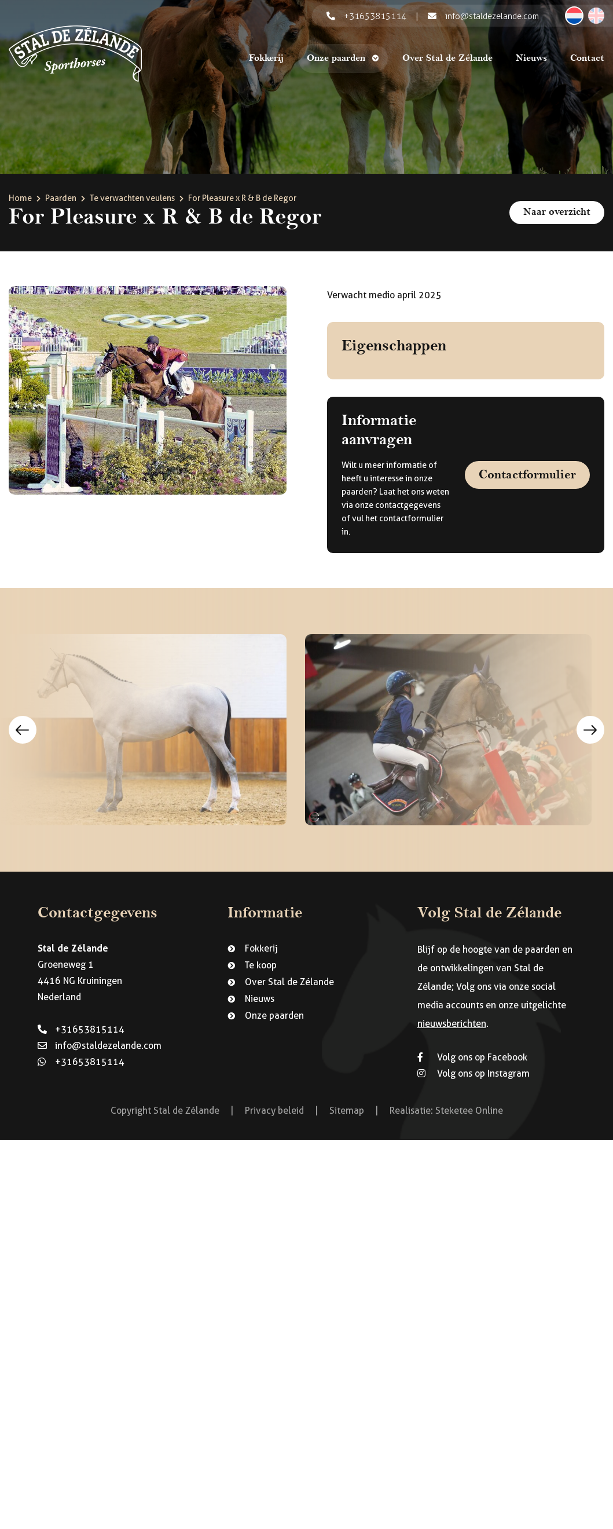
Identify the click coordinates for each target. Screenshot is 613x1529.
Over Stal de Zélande (447, 58)
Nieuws (531, 58)
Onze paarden (336, 58)
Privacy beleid (274, 1110)
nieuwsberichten (451, 1023)
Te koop (261, 965)
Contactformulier (527, 474)
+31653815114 (81, 1029)
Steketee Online (469, 1110)
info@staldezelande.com (99, 1045)
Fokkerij (266, 58)
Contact (587, 58)
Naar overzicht (556, 212)
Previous (22, 730)
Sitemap (346, 1110)
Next (590, 730)
